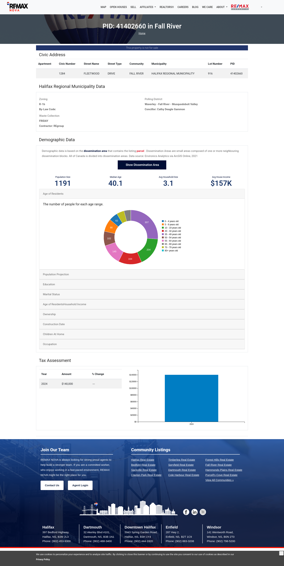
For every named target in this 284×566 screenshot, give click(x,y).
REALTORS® (167, 7)
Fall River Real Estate (218, 465)
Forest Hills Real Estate (219, 460)
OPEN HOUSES (118, 7)
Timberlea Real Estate (181, 460)
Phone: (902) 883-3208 (180, 541)
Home (142, 33)
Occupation (50, 344)
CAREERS (183, 7)
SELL (133, 7)
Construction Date (54, 324)
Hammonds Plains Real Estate (223, 470)
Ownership (49, 314)
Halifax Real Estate (142, 460)
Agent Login (80, 485)
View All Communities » (219, 480)
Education (49, 284)
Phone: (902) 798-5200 (221, 541)
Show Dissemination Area (142, 165)
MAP (103, 7)
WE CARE (207, 7)
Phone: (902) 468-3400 (97, 541)
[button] (148, 7)
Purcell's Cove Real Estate (221, 475)
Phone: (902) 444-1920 (139, 541)
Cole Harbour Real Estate (183, 475)
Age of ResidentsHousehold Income (64, 304)
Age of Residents (53, 194)
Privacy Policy (43, 559)
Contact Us (52, 485)
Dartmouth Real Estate (182, 470)
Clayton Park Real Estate (146, 475)
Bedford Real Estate (143, 465)
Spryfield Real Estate (181, 465)
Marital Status (51, 294)
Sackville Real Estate (144, 470)
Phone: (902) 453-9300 (56, 541)
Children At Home (53, 334)
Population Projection (56, 274)
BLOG (195, 7)
